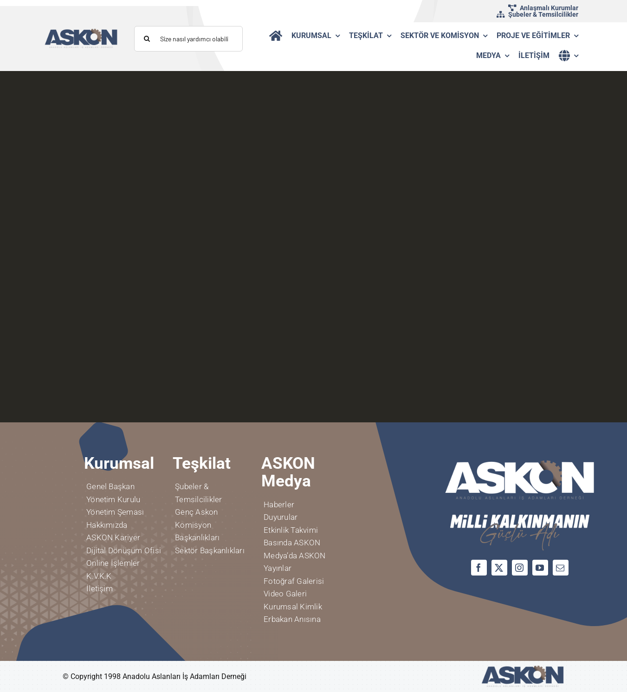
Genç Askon (196, 512)
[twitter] (499, 568)
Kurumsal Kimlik (293, 606)
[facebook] (479, 568)
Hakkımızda (106, 525)
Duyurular (280, 517)
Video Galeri (285, 593)
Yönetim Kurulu (113, 499)
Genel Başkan (110, 486)
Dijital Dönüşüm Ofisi (123, 550)
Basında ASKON (292, 542)
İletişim (99, 588)
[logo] (81, 31)
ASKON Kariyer (113, 537)
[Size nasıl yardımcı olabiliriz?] (188, 39)
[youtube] (540, 568)
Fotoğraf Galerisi (294, 581)
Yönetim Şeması (115, 512)
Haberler (279, 504)
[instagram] (520, 568)
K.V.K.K (99, 576)
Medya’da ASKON (294, 555)
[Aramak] (147, 39)
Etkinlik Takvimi (291, 530)
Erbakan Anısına (292, 619)
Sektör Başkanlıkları (210, 550)
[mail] (561, 568)
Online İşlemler (113, 563)
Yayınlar (277, 568)
